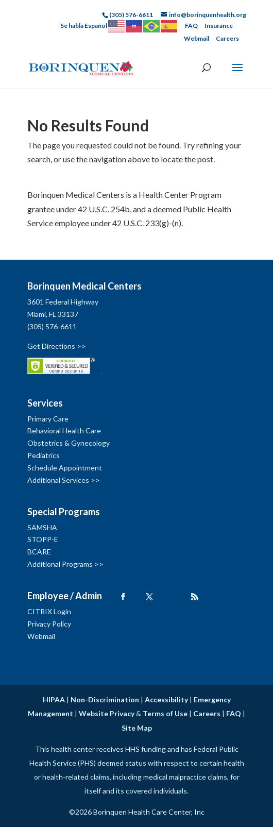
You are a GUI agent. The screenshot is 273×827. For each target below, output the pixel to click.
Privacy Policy (49, 623)
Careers (227, 38)
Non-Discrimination (105, 699)
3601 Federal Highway (62, 301)
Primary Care (48, 418)
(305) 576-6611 (52, 326)
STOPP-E (42, 539)
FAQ (191, 25)
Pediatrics (43, 455)
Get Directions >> (56, 346)
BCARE (39, 551)
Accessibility (166, 699)
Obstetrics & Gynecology (68, 442)
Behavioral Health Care (64, 430)
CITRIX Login (49, 611)
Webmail (196, 38)
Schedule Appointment (64, 467)
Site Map (137, 727)
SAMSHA (42, 527)
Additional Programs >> (65, 564)
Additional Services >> (63, 480)
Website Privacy (106, 713)
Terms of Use (165, 713)
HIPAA (54, 699)
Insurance (218, 25)
